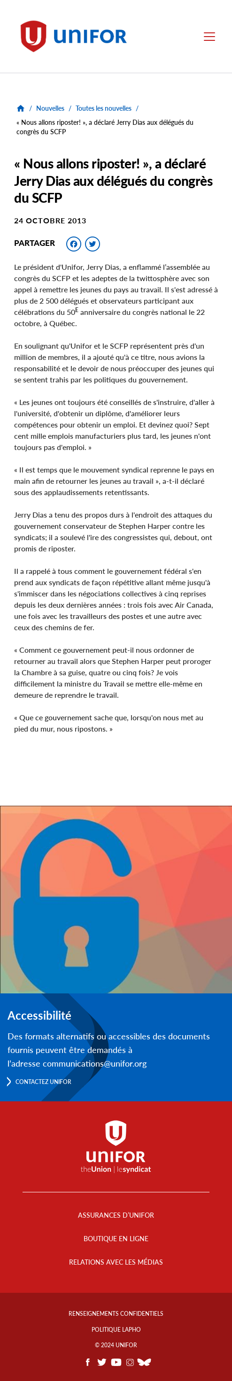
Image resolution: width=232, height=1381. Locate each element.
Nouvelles (50, 108)
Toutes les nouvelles (103, 108)
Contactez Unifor (43, 1081)
